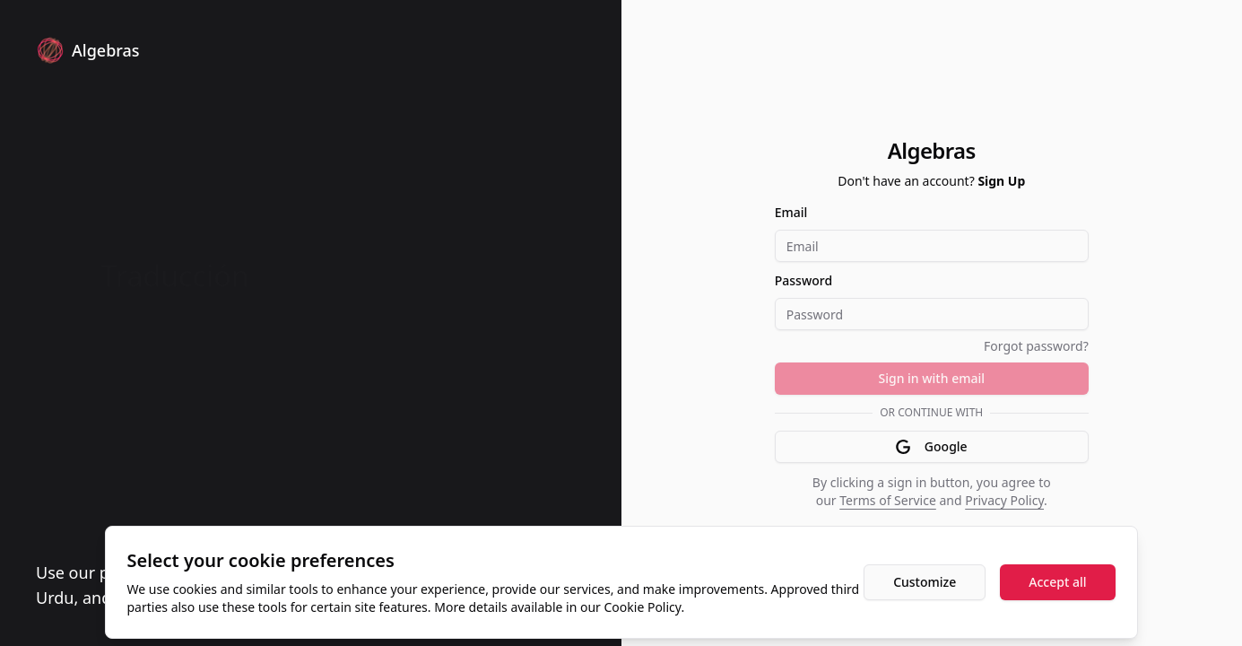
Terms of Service (887, 500)
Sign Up (1001, 180)
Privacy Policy (1004, 500)
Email (791, 212)
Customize (924, 581)
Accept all (1057, 581)
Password (803, 280)
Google (932, 446)
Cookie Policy (643, 606)
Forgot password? (1036, 345)
